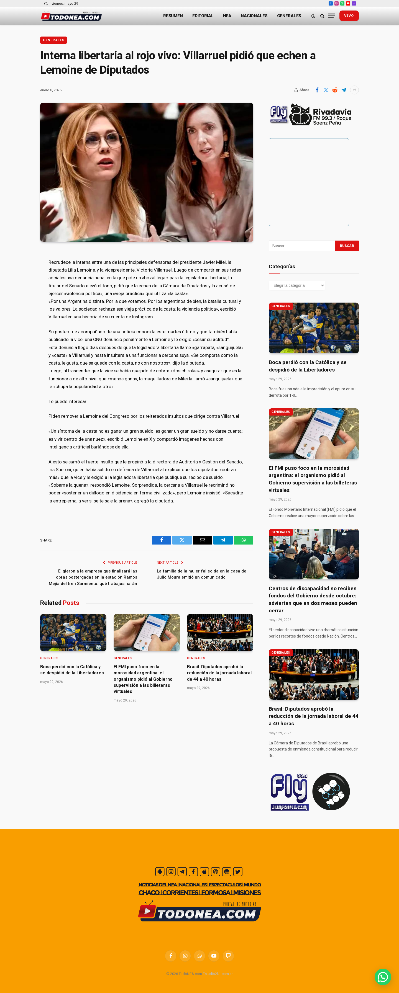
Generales (289, 15)
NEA (227, 15)
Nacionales (254, 15)
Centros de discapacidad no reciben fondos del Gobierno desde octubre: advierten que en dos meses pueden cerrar (313, 599)
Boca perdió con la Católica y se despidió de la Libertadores (72, 669)
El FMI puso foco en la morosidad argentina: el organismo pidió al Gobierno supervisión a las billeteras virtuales (143, 679)
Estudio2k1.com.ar (218, 974)
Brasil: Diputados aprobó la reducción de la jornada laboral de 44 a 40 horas (219, 673)
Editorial (203, 15)
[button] (383, 977)
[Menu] (331, 16)
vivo (349, 16)
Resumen (173, 15)
